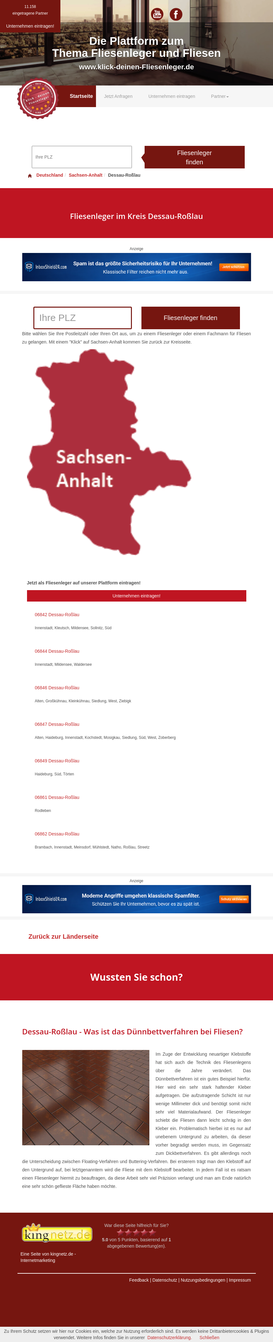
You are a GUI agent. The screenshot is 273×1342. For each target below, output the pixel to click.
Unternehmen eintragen (171, 96)
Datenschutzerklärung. (169, 1337)
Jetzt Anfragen (118, 96)
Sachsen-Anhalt (85, 175)
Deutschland (45, 175)
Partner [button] (220, 96)
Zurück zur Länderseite (64, 936)
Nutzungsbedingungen (203, 1280)
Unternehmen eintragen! (136, 595)
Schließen (209, 1337)
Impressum (240, 1280)
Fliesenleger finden (194, 157)
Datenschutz (164, 1280)
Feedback (139, 1280)
